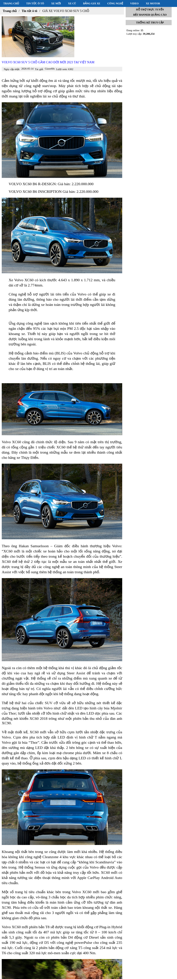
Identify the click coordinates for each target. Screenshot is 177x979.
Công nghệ (115, 3)
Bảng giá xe (91, 3)
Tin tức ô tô (35, 3)
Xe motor (153, 3)
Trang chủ (11, 3)
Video (134, 3)
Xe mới (56, 3)
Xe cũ (72, 3)
